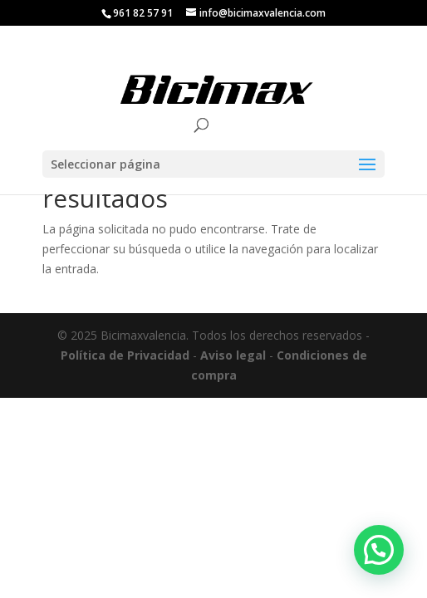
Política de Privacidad (125, 355)
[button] (379, 550)
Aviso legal (233, 355)
